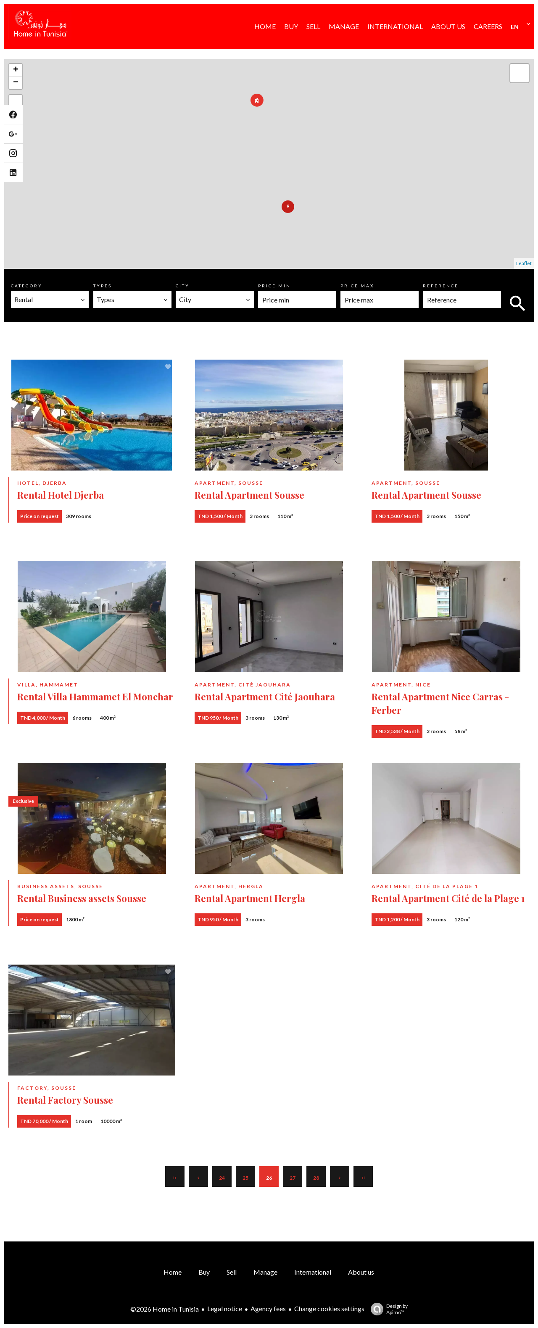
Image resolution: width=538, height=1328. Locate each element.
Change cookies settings (329, 1308)
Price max (357, 285)
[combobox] (50, 299)
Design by (387, 1309)
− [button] (15, 82)
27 (292, 1178)
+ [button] (15, 70)
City (183, 285)
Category (26, 285)
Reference (441, 285)
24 (222, 1178)
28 (316, 1178)
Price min (274, 285)
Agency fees (268, 1308)
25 (245, 1178)
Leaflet (524, 263)
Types (102, 285)
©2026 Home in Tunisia (164, 1309)
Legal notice (224, 1308)
